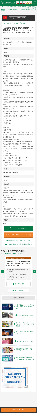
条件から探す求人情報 (11, 6)
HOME (2, 6)
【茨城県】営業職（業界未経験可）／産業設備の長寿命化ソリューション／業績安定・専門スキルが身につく (18, 9)
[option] (18, 271)
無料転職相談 (18, 410)
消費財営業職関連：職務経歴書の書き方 (19, 244)
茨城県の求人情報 (22, 6)
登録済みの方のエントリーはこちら (19, 240)
